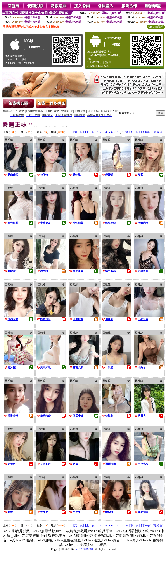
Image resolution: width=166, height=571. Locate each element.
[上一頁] (90, 132)
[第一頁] (78, 132)
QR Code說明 (155, 26)
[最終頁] (158, 132)
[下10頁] (146, 132)
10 (126, 132)
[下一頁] (134, 132)
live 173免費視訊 (84, 549)
